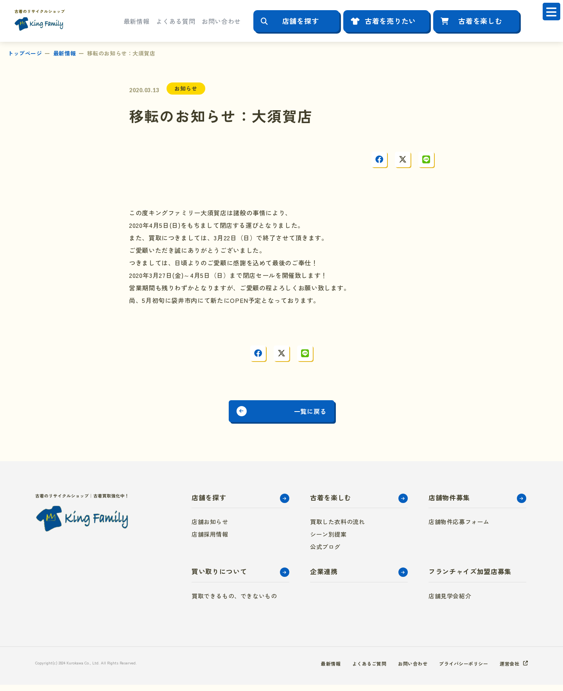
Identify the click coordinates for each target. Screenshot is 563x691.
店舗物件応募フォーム (459, 528)
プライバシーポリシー (456, 669)
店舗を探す (300, 21)
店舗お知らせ (210, 528)
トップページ (25, 53)
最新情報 (137, 21)
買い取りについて (219, 577)
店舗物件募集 (449, 503)
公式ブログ (325, 553)
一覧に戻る (321, 414)
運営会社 (508, 669)
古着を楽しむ (480, 21)
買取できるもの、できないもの (234, 602)
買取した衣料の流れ (337, 528)
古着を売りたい (390, 21)
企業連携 (324, 577)
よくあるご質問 (350, 669)
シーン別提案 (328, 540)
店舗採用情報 (210, 540)
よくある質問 (175, 21)
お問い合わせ (221, 21)
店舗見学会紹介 (450, 602)
